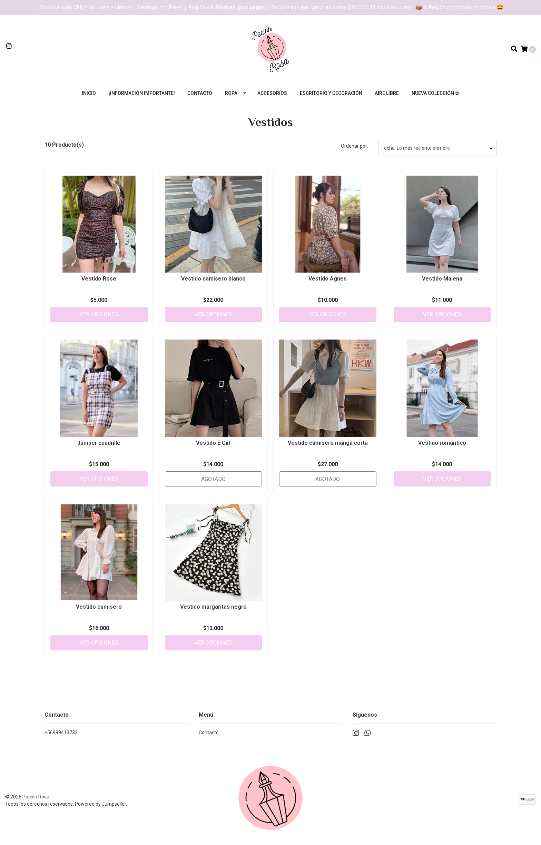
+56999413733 (61, 732)
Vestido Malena (442, 278)
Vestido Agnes (327, 278)
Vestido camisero (99, 606)
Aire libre (387, 93)
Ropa (231, 93)
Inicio (89, 93)
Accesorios (272, 93)
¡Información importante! (142, 93)
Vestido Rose (98, 278)
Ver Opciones (99, 314)
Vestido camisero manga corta (328, 443)
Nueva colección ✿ (435, 93)
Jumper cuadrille (98, 443)
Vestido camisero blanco (213, 278)
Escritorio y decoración (331, 93)
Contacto (199, 93)
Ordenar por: (354, 146)
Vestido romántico (442, 443)
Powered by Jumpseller (100, 804)
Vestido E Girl (213, 443)
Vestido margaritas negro (213, 606)
